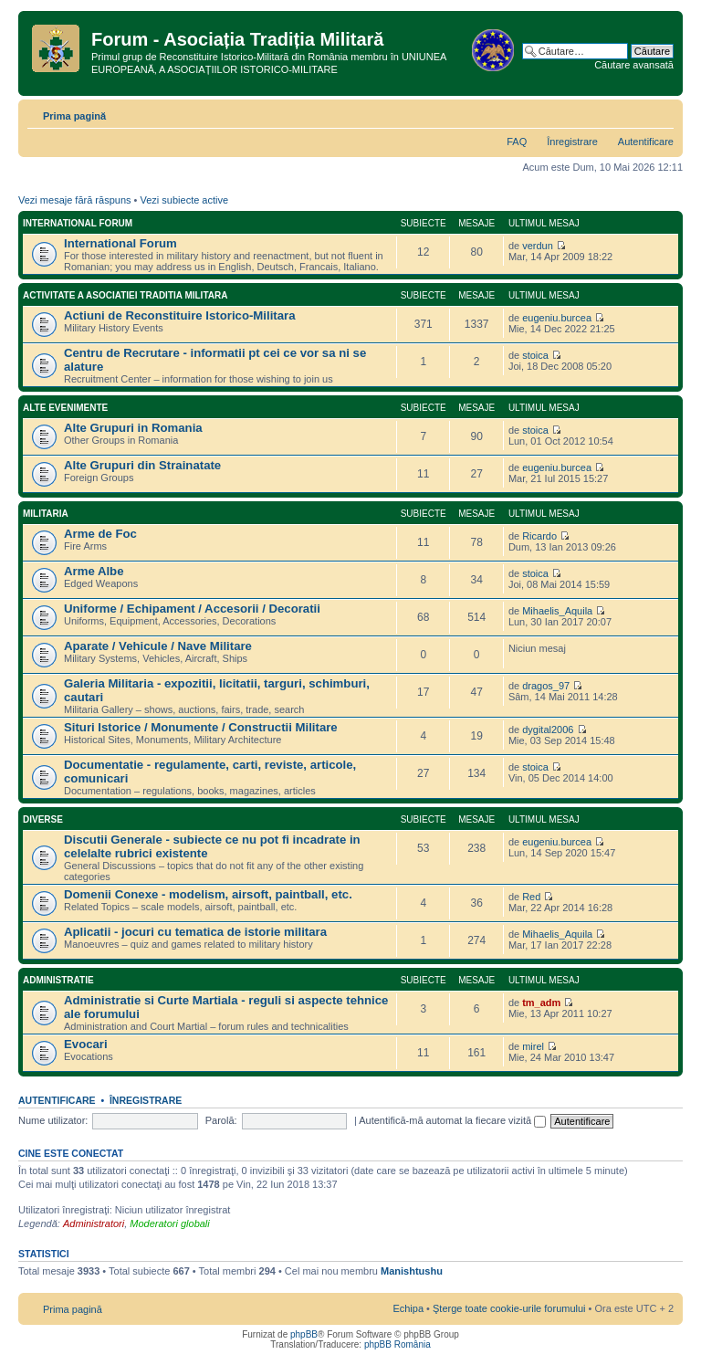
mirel (533, 1046)
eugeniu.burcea (556, 317)
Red (531, 896)
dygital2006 (547, 729)
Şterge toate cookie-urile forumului (509, 1308)
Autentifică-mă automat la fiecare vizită (452, 1120)
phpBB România (397, 1344)
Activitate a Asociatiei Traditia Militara (125, 295)
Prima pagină (74, 115)
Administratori (93, 1223)
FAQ (517, 141)
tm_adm (541, 1002)
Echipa (408, 1308)
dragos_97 (546, 685)
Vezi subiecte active (184, 199)
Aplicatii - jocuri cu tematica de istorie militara (195, 932)
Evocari (86, 1044)
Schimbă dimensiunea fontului (660, 112)
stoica (535, 355)
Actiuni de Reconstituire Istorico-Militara (180, 315)
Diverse (43, 819)
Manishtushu (412, 1270)
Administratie (58, 980)
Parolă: (221, 1120)
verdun (537, 245)
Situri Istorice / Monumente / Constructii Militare (201, 727)
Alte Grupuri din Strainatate (142, 465)
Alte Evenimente (65, 408)
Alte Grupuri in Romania (133, 428)
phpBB (304, 1334)
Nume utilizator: (53, 1120)
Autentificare (646, 141)
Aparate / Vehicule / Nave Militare (158, 646)
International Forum (77, 223)
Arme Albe (93, 571)
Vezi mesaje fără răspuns (74, 199)
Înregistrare (572, 141)
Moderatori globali (169, 1223)
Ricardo (539, 535)
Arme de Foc (100, 534)
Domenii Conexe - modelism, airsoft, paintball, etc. (208, 894)
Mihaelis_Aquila (557, 610)
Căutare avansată (634, 64)
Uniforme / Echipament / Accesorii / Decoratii (192, 608)
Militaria (45, 514)
